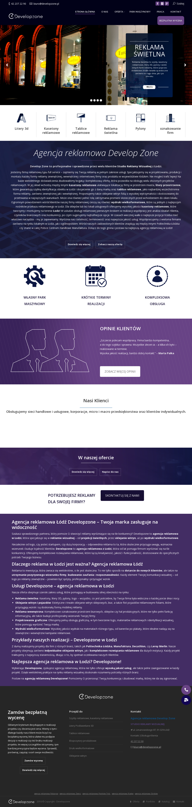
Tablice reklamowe (79, 733)
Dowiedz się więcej (79, 244)
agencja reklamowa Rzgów (122, 793)
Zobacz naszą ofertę (110, 244)
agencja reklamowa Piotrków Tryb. (96, 793)
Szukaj (180, 3)
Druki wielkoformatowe (81, 748)
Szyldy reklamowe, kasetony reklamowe (91, 718)
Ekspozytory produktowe (82, 740)
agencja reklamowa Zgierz (70, 793)
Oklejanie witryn (78, 755)
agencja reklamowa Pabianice (46, 793)
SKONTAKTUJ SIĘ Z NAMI (122, 495)
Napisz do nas (110, 472)
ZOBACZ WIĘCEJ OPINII (120, 371)
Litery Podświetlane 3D (81, 725)
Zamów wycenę (33, 760)
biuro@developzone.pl (46, 3)
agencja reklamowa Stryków (146, 793)
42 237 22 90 (18, 3)
